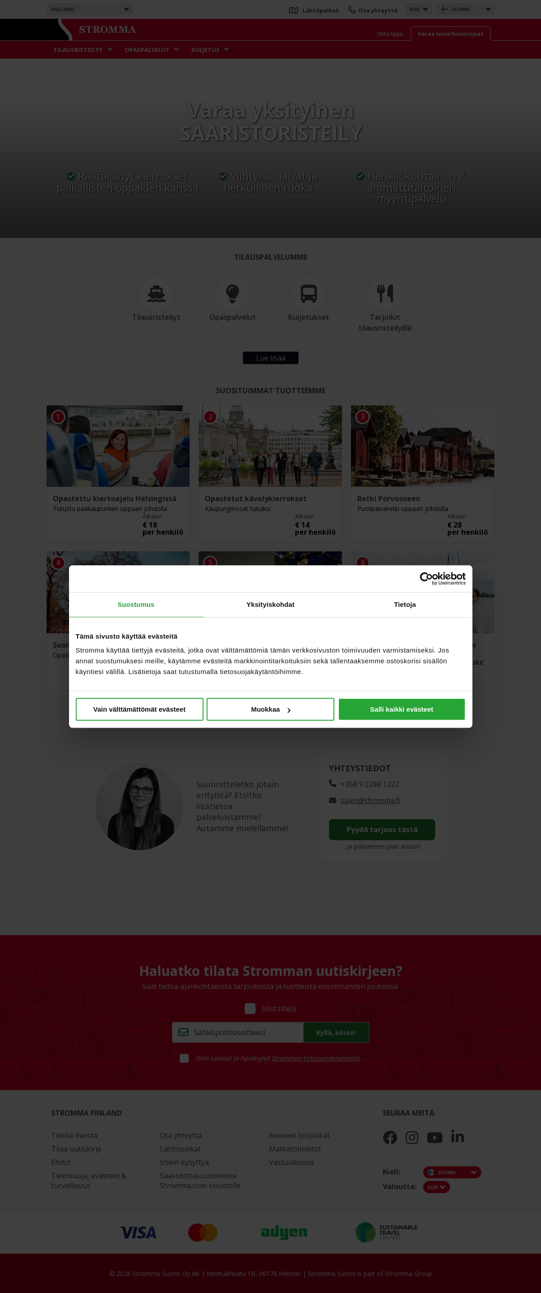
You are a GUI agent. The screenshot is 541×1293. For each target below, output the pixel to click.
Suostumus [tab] (136, 604)
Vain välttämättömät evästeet (139, 709)
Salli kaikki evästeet (401, 709)
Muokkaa (270, 709)
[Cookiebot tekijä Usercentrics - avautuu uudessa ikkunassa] (426, 578)
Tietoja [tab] (405, 604)
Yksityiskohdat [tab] (270, 604)
